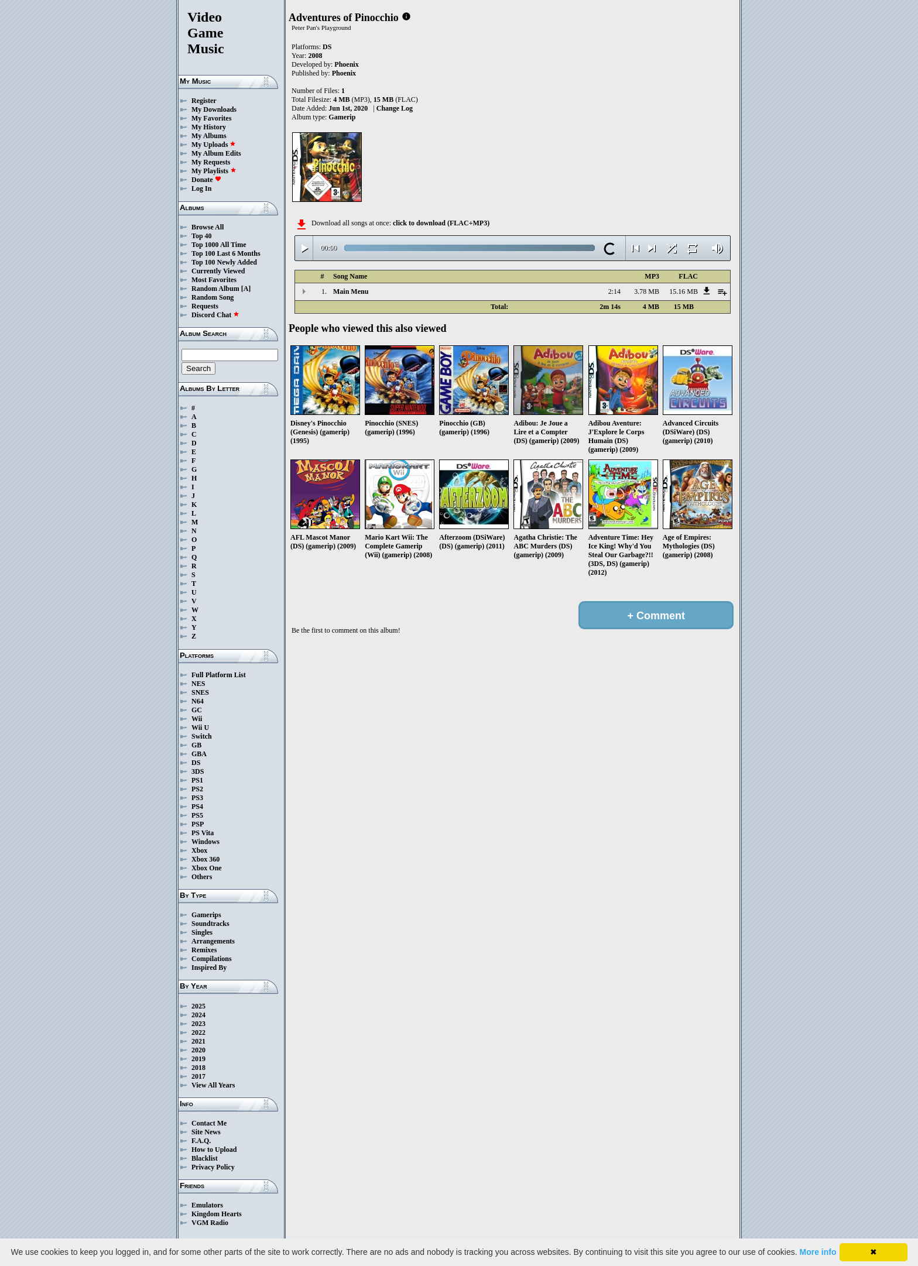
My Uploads (213, 144)
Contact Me (209, 1123)
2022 (198, 1032)
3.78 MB (646, 291)
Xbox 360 (205, 859)
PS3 (197, 798)
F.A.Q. (201, 1141)
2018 (198, 1067)
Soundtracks (210, 924)
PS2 (197, 789)
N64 (197, 701)
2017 (198, 1076)
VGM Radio (209, 1223)
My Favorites (211, 118)
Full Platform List (218, 675)
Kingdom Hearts (216, 1214)
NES (198, 684)
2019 (198, 1059)
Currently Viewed (218, 271)
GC (196, 710)
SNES (200, 692)
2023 (198, 1024)
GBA (199, 754)
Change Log (394, 108)
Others (201, 877)
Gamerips (206, 915)
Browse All (207, 227)
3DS (197, 771)
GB (196, 745)
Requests (204, 306)
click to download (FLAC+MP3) (441, 223)
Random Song (212, 297)
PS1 (197, 780)
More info (818, 1252)
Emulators (207, 1205)
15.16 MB (683, 291)
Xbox (199, 850)
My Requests (210, 162)
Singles (202, 932)
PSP (197, 824)
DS (195, 763)
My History (208, 127)
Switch (201, 736)
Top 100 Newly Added (224, 262)
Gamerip (341, 117)
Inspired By (209, 967)
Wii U (200, 727)
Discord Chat (215, 315)
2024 (198, 1015)
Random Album (215, 288)
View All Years (213, 1085)
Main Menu (350, 291)
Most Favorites (214, 280)
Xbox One (206, 868)
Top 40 (201, 236)
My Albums (209, 136)
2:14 (614, 291)
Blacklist (204, 1158)
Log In (201, 188)
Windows (205, 842)
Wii (196, 719)
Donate (206, 180)
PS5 (197, 815)
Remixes (204, 950)
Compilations (211, 959)
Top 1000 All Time (218, 245)
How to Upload (214, 1149)
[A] (246, 288)
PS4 (197, 806)
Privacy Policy (213, 1167)
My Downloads (214, 109)
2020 (198, 1050)
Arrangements (213, 941)
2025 (198, 1006)
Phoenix (346, 64)
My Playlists (214, 171)
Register (204, 101)
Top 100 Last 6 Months (226, 253)
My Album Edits (216, 153)
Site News (206, 1132)
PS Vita (202, 833)
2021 (198, 1041)
